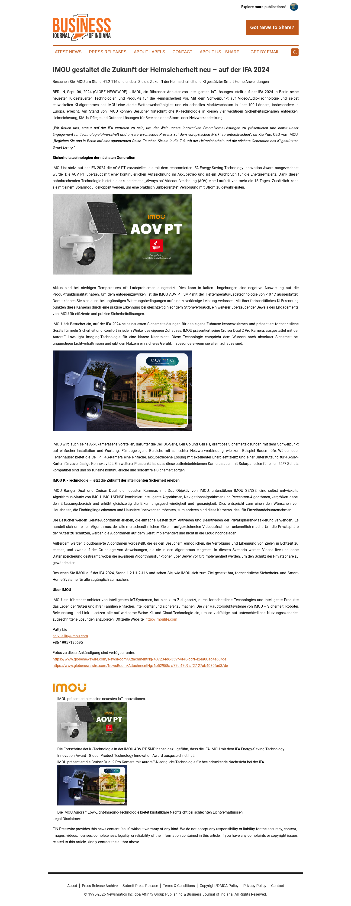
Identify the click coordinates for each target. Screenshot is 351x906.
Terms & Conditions (179, 886)
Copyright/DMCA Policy (219, 886)
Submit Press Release (140, 886)
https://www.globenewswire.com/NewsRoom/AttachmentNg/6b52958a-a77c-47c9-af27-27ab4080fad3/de (140, 665)
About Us (210, 52)
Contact (183, 52)
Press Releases (107, 52)
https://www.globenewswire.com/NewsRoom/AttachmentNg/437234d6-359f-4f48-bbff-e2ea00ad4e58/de (139, 659)
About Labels (149, 52)
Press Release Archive (100, 886)
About (72, 886)
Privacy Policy (254, 886)
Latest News (67, 52)
